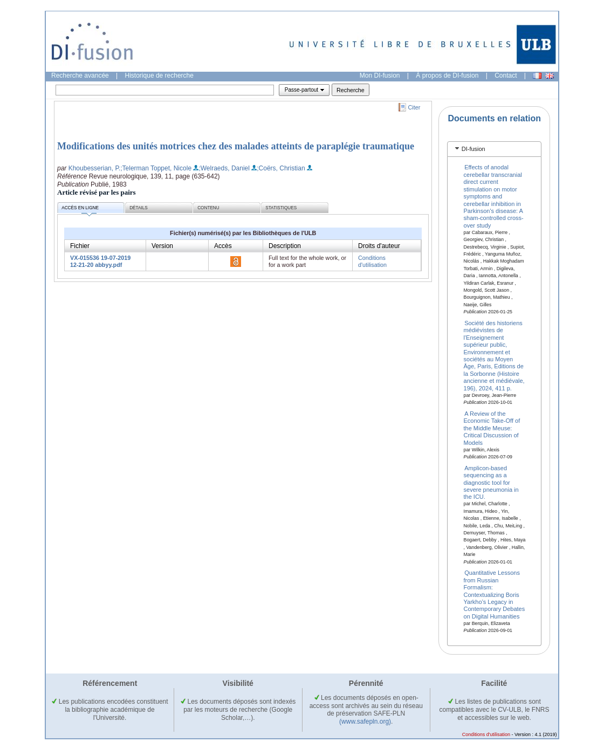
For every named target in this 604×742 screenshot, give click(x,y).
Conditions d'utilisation (372, 261)
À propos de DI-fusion (447, 75)
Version (162, 246)
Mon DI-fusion (380, 75)
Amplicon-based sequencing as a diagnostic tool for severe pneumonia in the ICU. (491, 482)
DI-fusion (473, 149)
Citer (414, 107)
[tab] (494, 149)
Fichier (80, 246)
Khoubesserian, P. (94, 168)
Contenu (208, 207)
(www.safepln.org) (365, 721)
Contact (506, 75)
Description (285, 246)
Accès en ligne (80, 209)
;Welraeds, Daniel (224, 168)
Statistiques (281, 207)
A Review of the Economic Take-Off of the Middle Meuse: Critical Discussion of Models (492, 428)
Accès (223, 246)
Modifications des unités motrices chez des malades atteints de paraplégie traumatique (235, 146)
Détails (138, 207)
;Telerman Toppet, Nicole (155, 168)
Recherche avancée (80, 75)
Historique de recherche (159, 75)
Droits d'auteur (379, 246)
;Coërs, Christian (281, 168)
